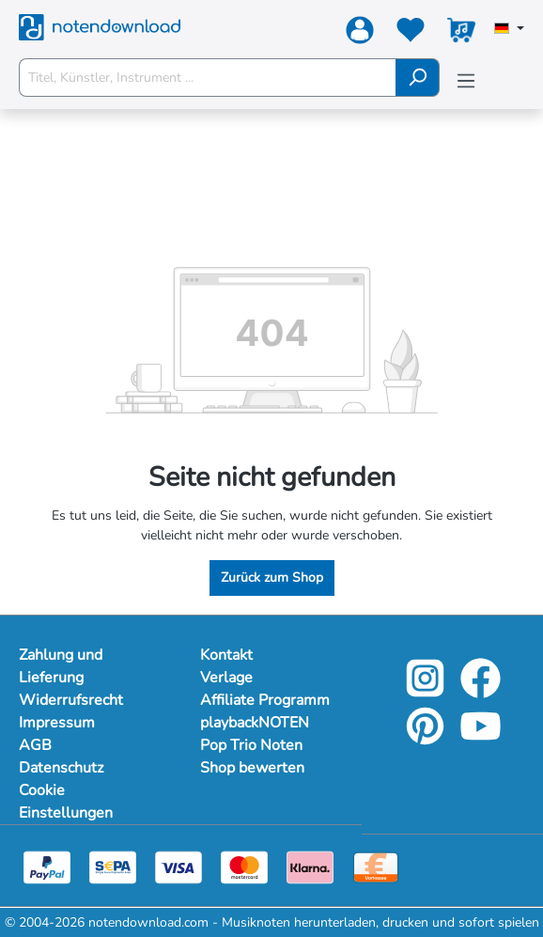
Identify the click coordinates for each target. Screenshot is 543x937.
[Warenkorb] (461, 33)
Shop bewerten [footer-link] (252, 767)
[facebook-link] (480, 691)
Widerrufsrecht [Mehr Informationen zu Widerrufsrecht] (71, 700)
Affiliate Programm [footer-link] (265, 700)
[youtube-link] (480, 739)
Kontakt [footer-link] (226, 655)
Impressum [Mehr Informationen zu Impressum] (57, 722)
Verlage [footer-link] (226, 677)
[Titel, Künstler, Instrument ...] (207, 77)
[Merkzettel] (410, 33)
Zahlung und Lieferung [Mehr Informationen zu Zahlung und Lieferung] (60, 666)
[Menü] (466, 81)
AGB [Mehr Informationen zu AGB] (35, 745)
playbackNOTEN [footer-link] (254, 722)
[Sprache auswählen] (509, 30)
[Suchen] (418, 77)
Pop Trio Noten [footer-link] (251, 745)
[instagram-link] (427, 691)
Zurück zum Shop (272, 577)
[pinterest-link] (427, 739)
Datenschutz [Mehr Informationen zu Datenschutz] (61, 767)
